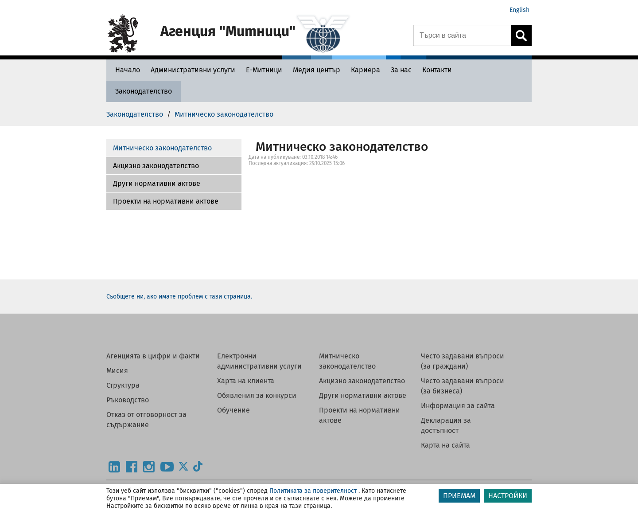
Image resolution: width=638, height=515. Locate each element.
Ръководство (127, 400)
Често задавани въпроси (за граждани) (462, 361)
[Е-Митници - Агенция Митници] (264, 70)
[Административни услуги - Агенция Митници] (193, 70)
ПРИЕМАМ (459, 495)
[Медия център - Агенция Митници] (316, 70)
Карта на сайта (445, 445)
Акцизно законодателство (156, 165)
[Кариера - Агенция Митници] (365, 70)
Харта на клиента (245, 381)
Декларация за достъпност (446, 425)
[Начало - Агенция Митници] (125, 70)
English (519, 10)
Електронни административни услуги (259, 361)
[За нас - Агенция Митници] (401, 70)
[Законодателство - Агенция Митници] (143, 91)
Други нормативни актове (156, 183)
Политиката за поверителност (313, 491)
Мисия (117, 370)
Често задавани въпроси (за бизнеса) (462, 386)
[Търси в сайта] (462, 35)
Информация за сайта (458, 405)
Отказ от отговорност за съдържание (146, 419)
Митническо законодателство (162, 148)
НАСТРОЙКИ (507, 495)
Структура (123, 385)
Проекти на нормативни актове (165, 201)
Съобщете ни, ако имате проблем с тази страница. (179, 296)
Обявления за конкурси (256, 395)
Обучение (233, 410)
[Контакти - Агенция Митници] (437, 70)
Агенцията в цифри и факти (153, 356)
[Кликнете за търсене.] (521, 35)
